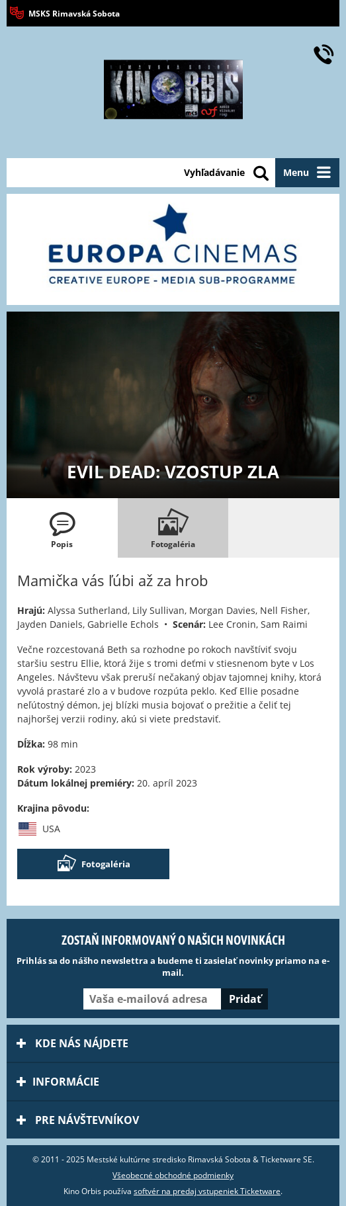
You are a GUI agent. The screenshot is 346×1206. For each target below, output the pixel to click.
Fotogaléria (93, 864)
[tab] (62, 528)
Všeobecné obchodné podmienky (173, 1175)
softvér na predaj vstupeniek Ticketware (207, 1191)
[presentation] (62, 528)
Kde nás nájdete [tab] (72, 1043)
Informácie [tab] (58, 1081)
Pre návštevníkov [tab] (78, 1120)
